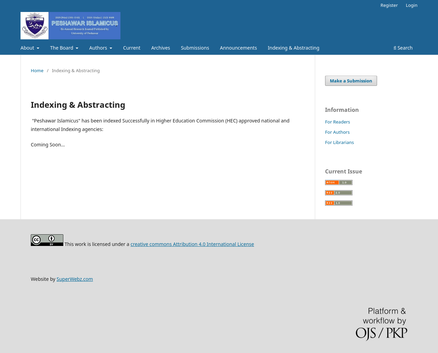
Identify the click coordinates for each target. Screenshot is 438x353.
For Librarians (339, 142)
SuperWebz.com (74, 279)
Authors (98, 47)
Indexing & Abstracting (294, 47)
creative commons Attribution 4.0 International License (192, 244)
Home (37, 70)
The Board (62, 47)
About (28, 47)
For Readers (337, 122)
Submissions (195, 47)
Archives (160, 47)
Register (389, 5)
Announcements (238, 47)
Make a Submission (351, 81)
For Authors (337, 132)
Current (131, 47)
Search (403, 47)
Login (411, 5)
